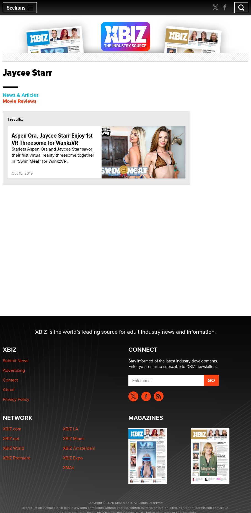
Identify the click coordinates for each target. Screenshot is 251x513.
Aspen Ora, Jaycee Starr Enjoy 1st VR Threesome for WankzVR (52, 139)
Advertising (14, 370)
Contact (10, 380)
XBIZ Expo (73, 458)
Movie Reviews (20, 101)
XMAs (68, 467)
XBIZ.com (12, 429)
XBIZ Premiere (16, 458)
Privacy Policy (16, 399)
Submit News (15, 360)
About (9, 389)
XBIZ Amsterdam (79, 448)
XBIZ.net (11, 438)
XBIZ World (13, 448)
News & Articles (21, 95)
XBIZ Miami (74, 438)
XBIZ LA (70, 429)
